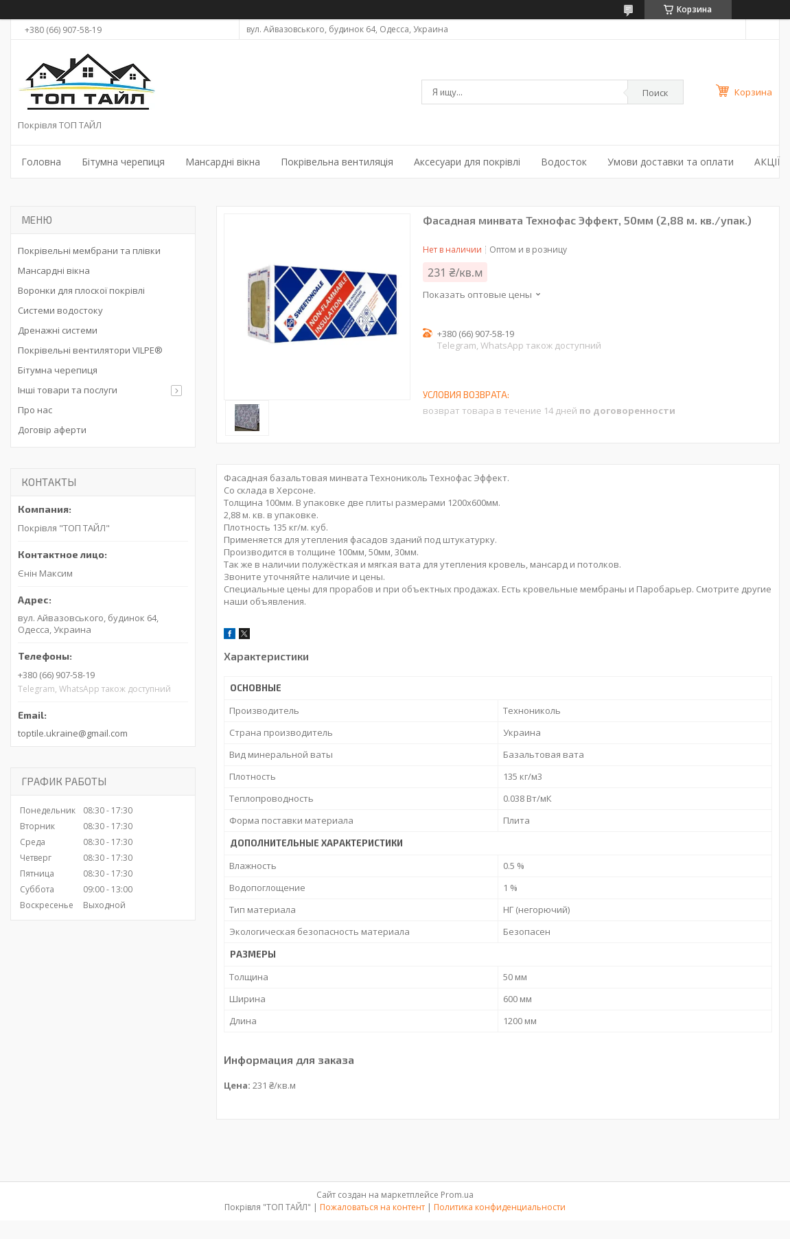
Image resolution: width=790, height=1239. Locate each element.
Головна (41, 161)
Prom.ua (457, 1195)
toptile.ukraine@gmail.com (73, 733)
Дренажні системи (57, 330)
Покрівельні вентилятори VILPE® (90, 350)
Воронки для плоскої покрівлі (81, 290)
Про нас (35, 410)
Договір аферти (52, 430)
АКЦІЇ (767, 161)
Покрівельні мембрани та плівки (89, 250)
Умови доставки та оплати (670, 161)
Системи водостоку (60, 310)
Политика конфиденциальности (500, 1207)
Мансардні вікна (222, 161)
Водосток (564, 161)
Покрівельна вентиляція (337, 161)
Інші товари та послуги (67, 390)
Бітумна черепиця (123, 161)
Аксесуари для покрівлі (467, 161)
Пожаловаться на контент (372, 1207)
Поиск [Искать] (655, 92)
